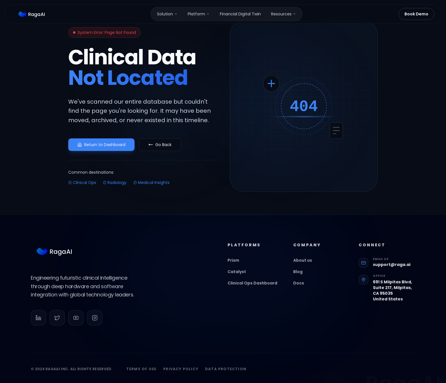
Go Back (160, 145)
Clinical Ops (82, 182)
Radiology (115, 182)
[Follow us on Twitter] (57, 322)
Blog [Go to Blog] (300, 276)
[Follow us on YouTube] (76, 322)
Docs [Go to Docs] (301, 288)
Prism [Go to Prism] (236, 265)
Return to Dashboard (101, 145)
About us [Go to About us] (305, 265)
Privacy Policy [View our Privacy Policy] (180, 374)
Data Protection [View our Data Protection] (225, 374)
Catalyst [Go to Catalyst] (240, 276)
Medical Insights (151, 182)
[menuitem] (167, 14)
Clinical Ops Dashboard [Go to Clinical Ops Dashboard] (255, 288)
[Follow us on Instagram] (94, 322)
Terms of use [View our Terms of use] (141, 374)
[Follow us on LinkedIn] (38, 322)
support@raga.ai (391, 269)
